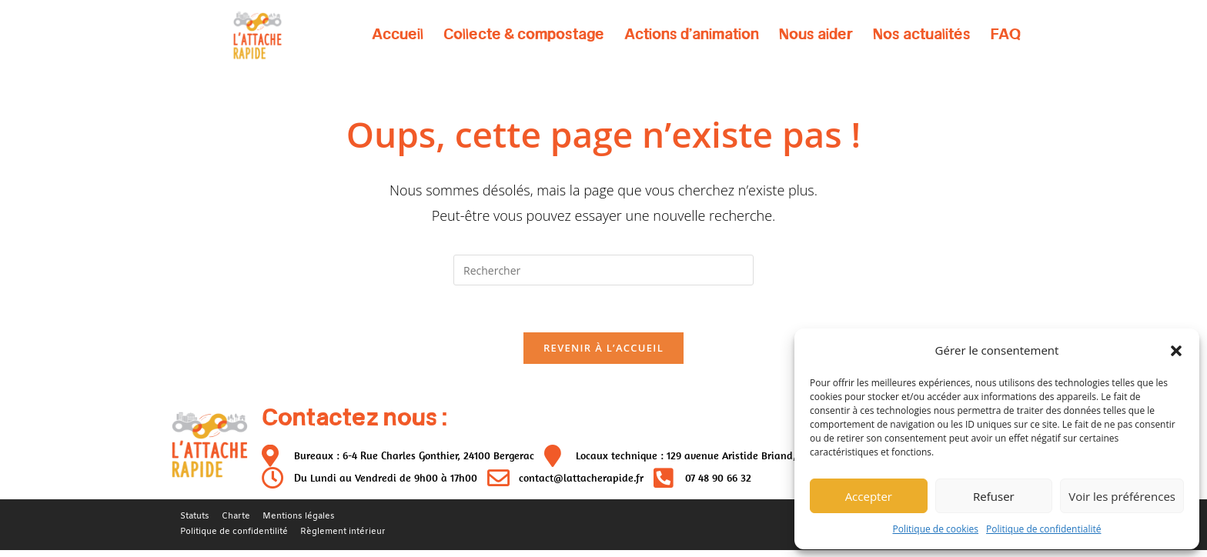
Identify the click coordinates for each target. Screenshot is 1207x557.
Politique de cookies (936, 528)
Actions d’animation (691, 33)
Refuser (994, 496)
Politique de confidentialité (1043, 528)
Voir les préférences (1121, 496)
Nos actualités (922, 33)
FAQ (1006, 33)
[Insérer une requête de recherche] (603, 270)
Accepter (868, 496)
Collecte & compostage (523, 33)
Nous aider (816, 33)
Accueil (397, 33)
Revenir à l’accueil (603, 348)
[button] (1176, 351)
